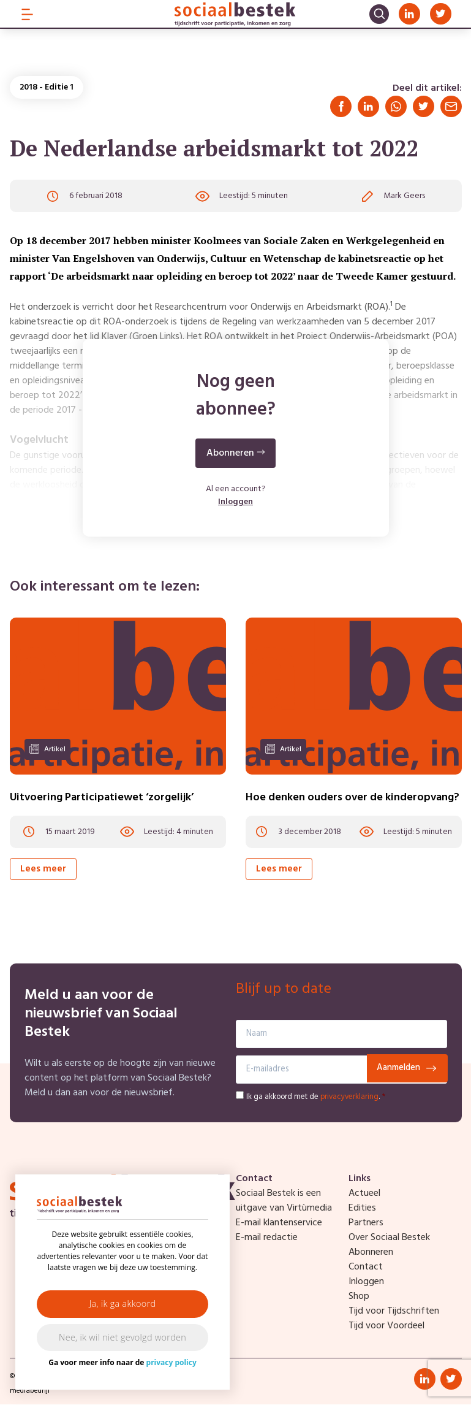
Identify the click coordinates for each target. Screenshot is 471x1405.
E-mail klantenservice (279, 1223)
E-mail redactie (267, 1238)
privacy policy (171, 1362)
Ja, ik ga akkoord (122, 1303)
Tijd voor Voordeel (386, 1326)
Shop (359, 1297)
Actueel (364, 1194)
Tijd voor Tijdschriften (394, 1312)
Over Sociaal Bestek (389, 1238)
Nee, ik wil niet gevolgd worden (122, 1337)
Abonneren (371, 1253)
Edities (362, 1209)
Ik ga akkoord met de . (315, 1097)
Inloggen (235, 503)
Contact (366, 1268)
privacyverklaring (349, 1097)
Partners (366, 1223)
